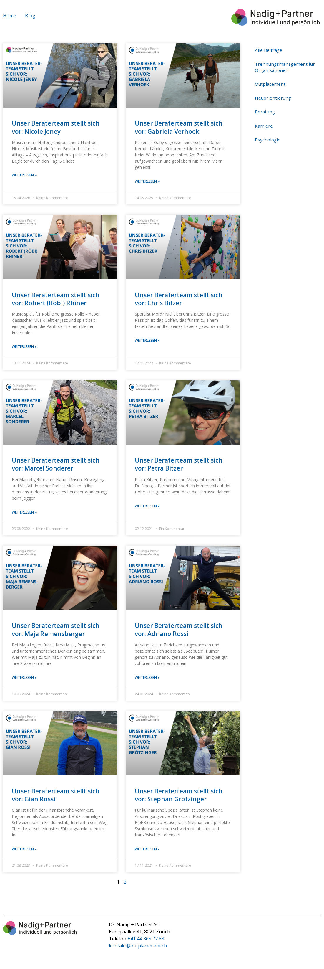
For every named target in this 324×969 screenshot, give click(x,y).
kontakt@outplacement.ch (138, 947)
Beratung (265, 106)
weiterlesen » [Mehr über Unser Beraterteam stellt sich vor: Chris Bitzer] (147, 341)
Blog (30, 15)
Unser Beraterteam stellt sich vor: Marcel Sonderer (55, 465)
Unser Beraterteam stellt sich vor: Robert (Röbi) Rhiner (55, 299)
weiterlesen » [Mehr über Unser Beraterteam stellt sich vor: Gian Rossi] (24, 850)
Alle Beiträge (269, 49)
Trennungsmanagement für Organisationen (286, 65)
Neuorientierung (274, 93)
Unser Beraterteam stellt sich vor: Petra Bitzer (178, 465)
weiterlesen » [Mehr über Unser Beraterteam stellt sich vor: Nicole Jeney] (24, 175)
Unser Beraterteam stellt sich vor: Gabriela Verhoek (178, 127)
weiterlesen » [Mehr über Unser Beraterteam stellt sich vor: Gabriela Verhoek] (147, 181)
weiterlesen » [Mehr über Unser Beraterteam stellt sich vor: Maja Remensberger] (24, 678)
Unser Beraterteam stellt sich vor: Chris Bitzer (178, 299)
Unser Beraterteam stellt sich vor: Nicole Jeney (55, 127)
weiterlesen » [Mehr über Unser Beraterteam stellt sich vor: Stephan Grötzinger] (147, 850)
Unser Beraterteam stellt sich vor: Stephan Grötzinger (178, 796)
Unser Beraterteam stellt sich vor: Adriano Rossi (178, 630)
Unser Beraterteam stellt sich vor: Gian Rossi (55, 796)
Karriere (264, 118)
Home (9, 15)
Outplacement (270, 81)
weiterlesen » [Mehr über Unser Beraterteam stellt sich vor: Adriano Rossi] (147, 678)
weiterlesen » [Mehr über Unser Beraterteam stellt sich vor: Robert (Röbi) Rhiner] (24, 347)
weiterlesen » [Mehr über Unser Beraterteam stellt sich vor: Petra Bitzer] (147, 506)
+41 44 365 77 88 (145, 940)
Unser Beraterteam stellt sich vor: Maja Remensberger (55, 630)
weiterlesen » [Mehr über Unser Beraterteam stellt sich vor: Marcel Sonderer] (24, 513)
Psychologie (268, 131)
